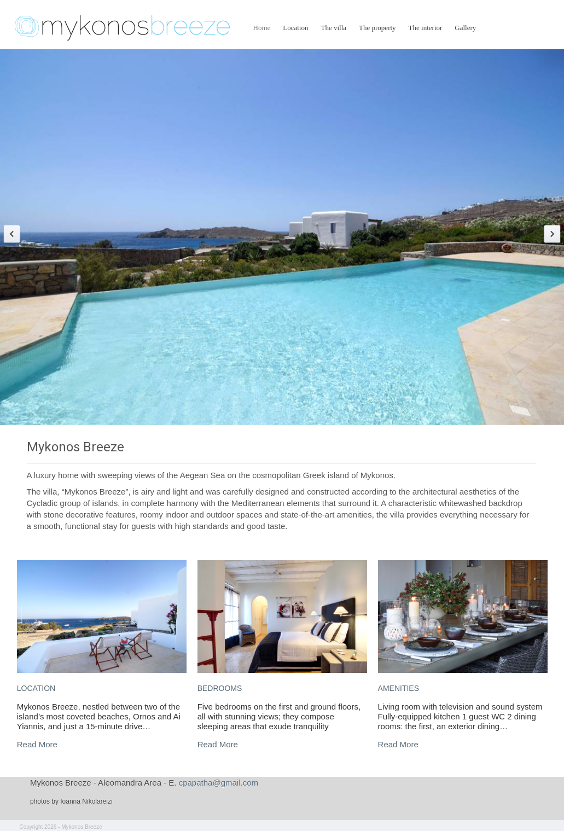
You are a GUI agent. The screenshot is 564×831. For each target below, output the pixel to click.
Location (295, 28)
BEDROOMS (219, 688)
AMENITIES (398, 688)
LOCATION (36, 688)
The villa (334, 28)
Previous (11, 234)
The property (377, 28)
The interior (426, 28)
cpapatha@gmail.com (218, 782)
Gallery (465, 28)
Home (262, 28)
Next (552, 234)
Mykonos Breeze (75, 447)
